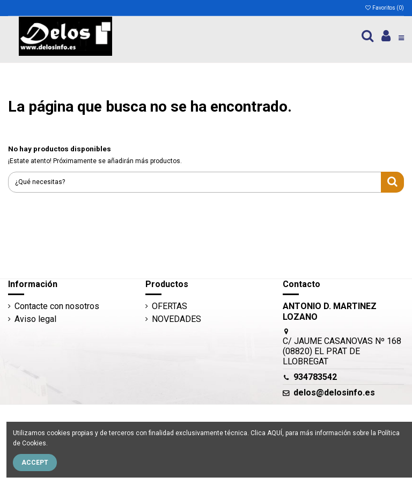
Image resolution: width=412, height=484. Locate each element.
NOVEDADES (176, 319)
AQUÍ (274, 433)
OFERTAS (169, 306)
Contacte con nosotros (56, 306)
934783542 (315, 377)
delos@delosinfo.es (334, 392)
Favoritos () (384, 8)
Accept (34, 462)
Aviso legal (35, 319)
